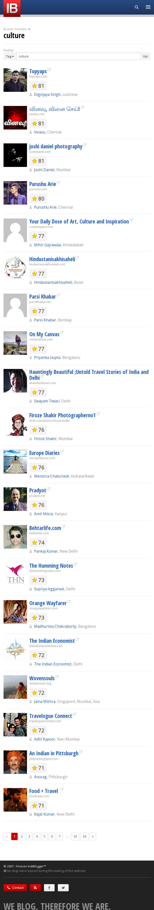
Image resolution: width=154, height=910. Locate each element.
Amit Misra (43, 513)
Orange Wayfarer (48, 603)
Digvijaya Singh (47, 94)
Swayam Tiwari (46, 401)
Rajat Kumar (44, 814)
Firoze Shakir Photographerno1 (62, 415)
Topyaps (38, 71)
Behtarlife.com (45, 528)
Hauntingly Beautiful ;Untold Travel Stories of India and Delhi (89, 374)
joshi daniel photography (55, 146)
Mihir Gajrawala (47, 244)
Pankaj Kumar (46, 551)
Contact (15, 888)
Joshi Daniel (44, 169)
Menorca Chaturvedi (51, 476)
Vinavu (39, 132)
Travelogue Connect (50, 716)
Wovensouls (42, 678)
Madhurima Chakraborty (55, 626)
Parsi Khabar (42, 296)
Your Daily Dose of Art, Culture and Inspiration (79, 221)
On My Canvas (44, 334)
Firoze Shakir (45, 438)
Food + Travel (44, 791)
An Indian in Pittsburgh (53, 753)
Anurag (40, 776)
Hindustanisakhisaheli (52, 259)
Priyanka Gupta (47, 357)
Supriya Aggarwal (49, 588)
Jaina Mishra (44, 701)
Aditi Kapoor (44, 739)
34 (84, 836)
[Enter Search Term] (78, 56)
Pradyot (37, 490)
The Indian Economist (52, 640)
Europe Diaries (44, 453)
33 (75, 836)
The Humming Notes (51, 565)
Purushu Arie (42, 184)
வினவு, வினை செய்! (54, 109)
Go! (145, 56)
